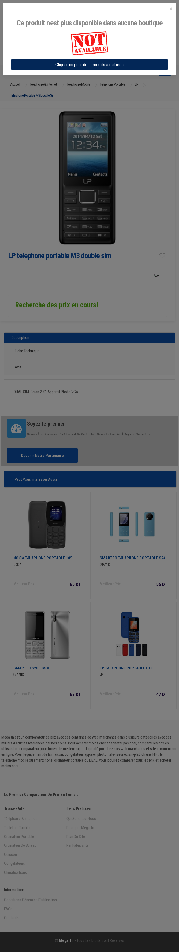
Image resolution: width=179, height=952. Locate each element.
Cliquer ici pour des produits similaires (89, 64)
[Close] (171, 9)
